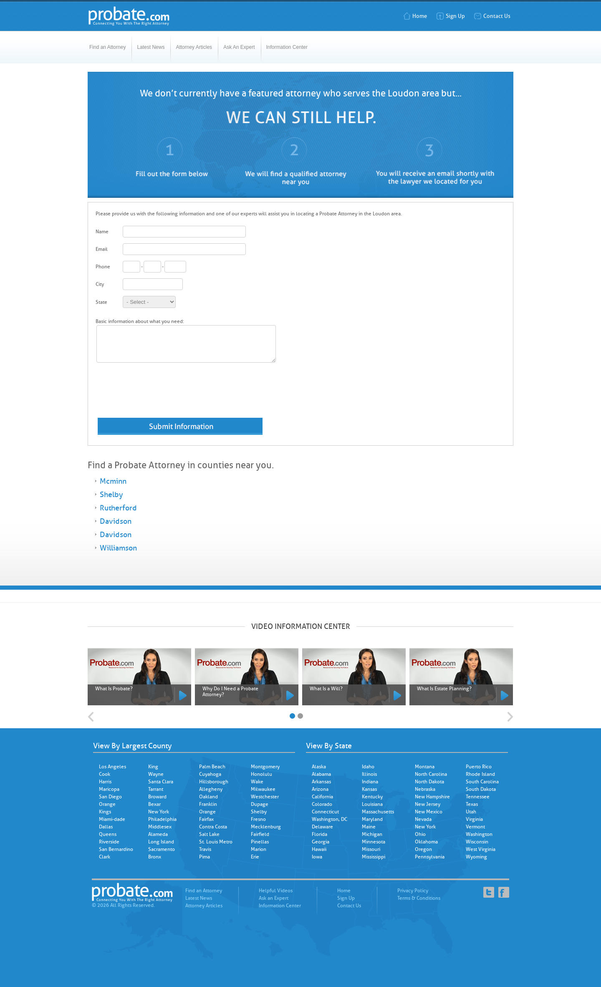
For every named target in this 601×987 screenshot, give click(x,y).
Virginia (474, 819)
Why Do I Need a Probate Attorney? (230, 691)
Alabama (321, 774)
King (153, 767)
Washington (479, 834)
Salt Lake (209, 834)
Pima (204, 857)
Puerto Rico (479, 767)
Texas (472, 804)
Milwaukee (263, 789)
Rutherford (118, 507)
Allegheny (210, 789)
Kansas (369, 789)
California (322, 797)
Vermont (475, 827)
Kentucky (372, 797)
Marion (258, 849)
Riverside (109, 842)
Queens (107, 834)
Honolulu (261, 774)
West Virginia (480, 849)
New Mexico (428, 812)
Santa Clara (160, 782)
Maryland (372, 819)
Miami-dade (112, 819)
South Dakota (481, 789)
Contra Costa (213, 827)
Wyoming (476, 857)
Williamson (118, 548)
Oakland (208, 797)
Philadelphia (162, 819)
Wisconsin (477, 842)
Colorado (322, 804)
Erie (255, 857)
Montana (424, 767)
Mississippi (373, 857)
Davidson (115, 521)
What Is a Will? (326, 689)
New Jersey (427, 804)
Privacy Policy (412, 891)
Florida (319, 834)
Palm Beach (212, 767)
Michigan (372, 834)
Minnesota (373, 842)
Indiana (370, 782)
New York (158, 812)
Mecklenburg (266, 827)
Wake (257, 782)
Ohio (420, 834)
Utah (471, 812)
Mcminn (113, 481)
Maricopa (109, 789)
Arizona (320, 789)
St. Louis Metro (215, 842)
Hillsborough (213, 782)
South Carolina (482, 782)
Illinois (369, 774)
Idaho (368, 767)
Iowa (317, 857)
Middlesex (160, 827)
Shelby (111, 494)
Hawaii (319, 849)
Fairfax (206, 819)
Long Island (161, 842)
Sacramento (161, 849)
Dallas (106, 827)
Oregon (423, 849)
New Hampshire (432, 797)
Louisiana (372, 804)
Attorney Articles (194, 47)
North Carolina (431, 774)
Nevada (423, 819)
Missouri (371, 849)
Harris (105, 782)
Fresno (258, 819)
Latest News (150, 47)
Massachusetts (378, 812)
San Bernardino (116, 849)
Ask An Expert (239, 47)
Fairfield (260, 834)
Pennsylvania (429, 857)
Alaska (319, 767)
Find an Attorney (107, 47)
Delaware (322, 827)
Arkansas (321, 782)
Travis (205, 849)
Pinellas (260, 842)
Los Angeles (112, 767)
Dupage (259, 804)
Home (415, 16)
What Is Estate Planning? (444, 689)
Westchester (265, 797)
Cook (104, 774)
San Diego (110, 797)
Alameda (158, 834)
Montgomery (265, 767)
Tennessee (478, 797)
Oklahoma (426, 842)
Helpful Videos (276, 891)
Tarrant (155, 789)
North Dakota (429, 782)
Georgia (320, 842)
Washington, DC (329, 819)
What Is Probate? (114, 689)
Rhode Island (480, 774)
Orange (107, 804)
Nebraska (425, 789)
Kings (105, 812)
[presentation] (159, 394)
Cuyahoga (210, 774)
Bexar (154, 804)
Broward (157, 797)
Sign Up (450, 16)
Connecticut (325, 812)
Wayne (156, 774)
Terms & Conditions (418, 898)
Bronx (154, 857)
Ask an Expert (273, 898)
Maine (369, 827)
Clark (104, 857)
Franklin (208, 804)
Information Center (287, 47)
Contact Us (492, 16)
